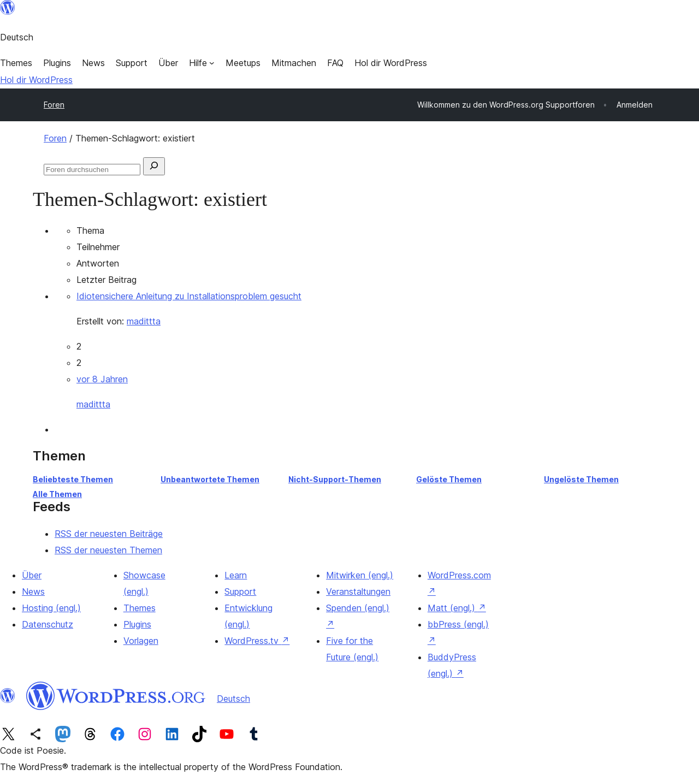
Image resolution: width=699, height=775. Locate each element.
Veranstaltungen (358, 591)
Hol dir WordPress (36, 79)
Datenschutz (47, 624)
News (33, 591)
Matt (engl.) (457, 607)
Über (32, 575)
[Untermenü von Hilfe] (202, 63)
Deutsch (233, 698)
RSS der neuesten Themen (108, 550)
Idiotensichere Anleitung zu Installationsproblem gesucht (188, 296)
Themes (139, 607)
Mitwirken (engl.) (359, 575)
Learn (235, 575)
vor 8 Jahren (102, 379)
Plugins (137, 624)
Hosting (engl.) (51, 607)
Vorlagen (140, 640)
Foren (54, 104)
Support (240, 591)
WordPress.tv (256, 640)
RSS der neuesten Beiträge (109, 533)
